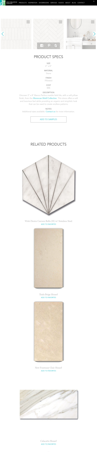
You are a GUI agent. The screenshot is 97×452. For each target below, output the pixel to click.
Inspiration (32, 3)
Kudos (61, 3)
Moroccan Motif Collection (45, 98)
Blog (74, 3)
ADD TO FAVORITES (48, 224)
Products (23, 3)
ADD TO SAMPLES (48, 119)
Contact (81, 3)
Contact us (50, 111)
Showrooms (44, 3)
